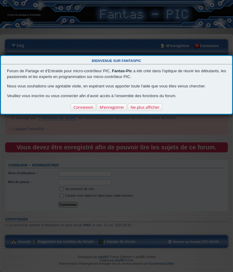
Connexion (83, 107)
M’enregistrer (112, 107)
